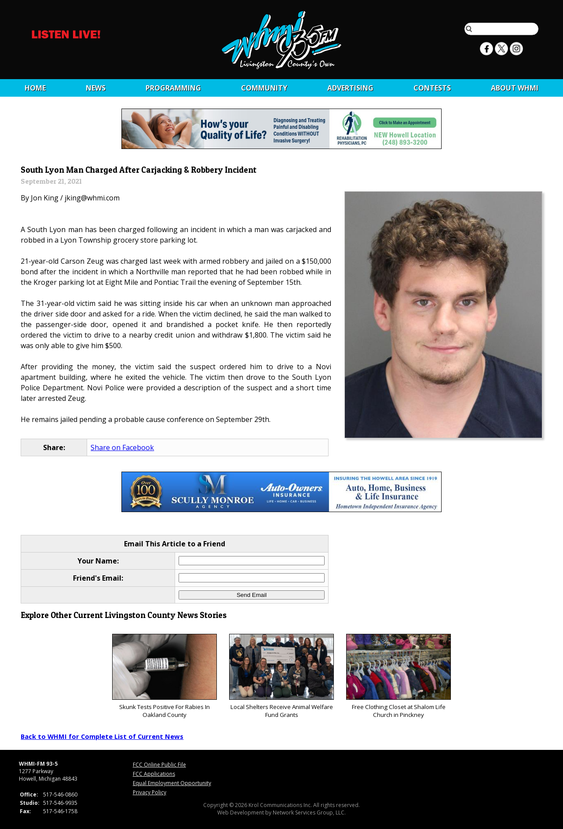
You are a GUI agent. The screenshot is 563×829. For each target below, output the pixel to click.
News (96, 88)
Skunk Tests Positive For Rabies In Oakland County (164, 676)
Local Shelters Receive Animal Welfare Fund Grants (281, 676)
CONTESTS (432, 88)
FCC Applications (154, 774)
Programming (173, 88)
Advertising (350, 88)
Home (35, 88)
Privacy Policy (149, 792)
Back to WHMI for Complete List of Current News (102, 736)
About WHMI (514, 88)
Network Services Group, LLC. (309, 812)
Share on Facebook (122, 447)
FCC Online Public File (159, 764)
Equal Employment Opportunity (172, 783)
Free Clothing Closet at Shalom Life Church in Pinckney (398, 676)
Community (264, 88)
